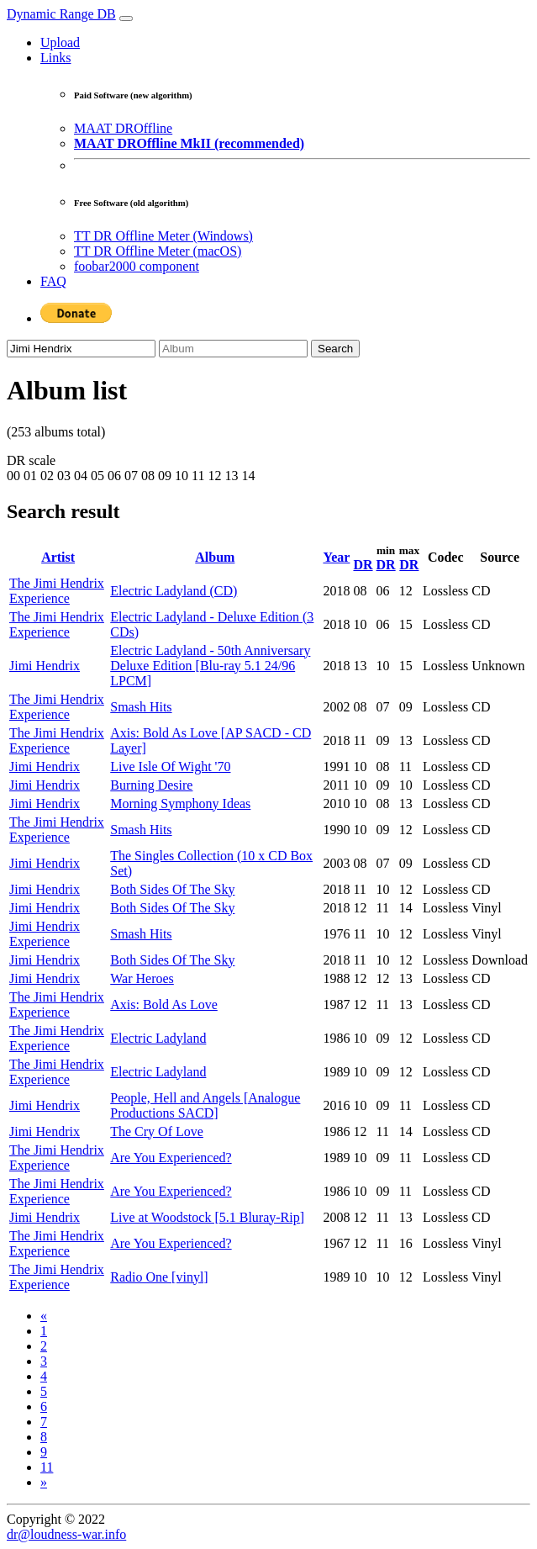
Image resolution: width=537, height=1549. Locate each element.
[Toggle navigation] (126, 18)
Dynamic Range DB (61, 14)
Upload (60, 42)
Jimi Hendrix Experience (44, 934)
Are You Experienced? (170, 1157)
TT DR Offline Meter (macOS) (157, 251)
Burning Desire (151, 785)
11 (46, 1467)
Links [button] (55, 57)
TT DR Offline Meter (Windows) (163, 236)
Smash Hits (140, 707)
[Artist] (81, 348)
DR (362, 565)
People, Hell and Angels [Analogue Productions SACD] (205, 1105)
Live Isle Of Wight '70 (170, 766)
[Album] (233, 348)
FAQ (53, 281)
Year (336, 557)
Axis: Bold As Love (164, 1004)
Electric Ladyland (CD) (173, 591)
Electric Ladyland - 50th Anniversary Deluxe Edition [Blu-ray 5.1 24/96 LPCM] (210, 665)
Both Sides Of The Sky (172, 889)
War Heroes (142, 978)
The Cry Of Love (156, 1131)
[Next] (43, 1482)
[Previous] (43, 1315)
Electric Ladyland (158, 1038)
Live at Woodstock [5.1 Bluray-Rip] (207, 1217)
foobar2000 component (136, 266)
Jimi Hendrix (44, 665)
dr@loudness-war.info (66, 1534)
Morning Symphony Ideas (180, 803)
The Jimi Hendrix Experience (56, 590)
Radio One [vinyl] (159, 1277)
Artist (58, 557)
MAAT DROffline (123, 128)
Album (214, 557)
